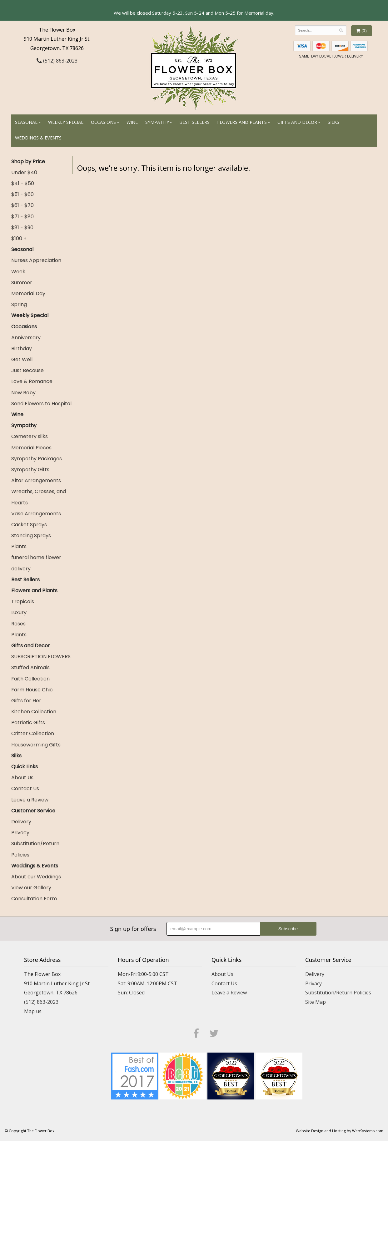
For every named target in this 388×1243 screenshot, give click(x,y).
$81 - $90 (22, 227)
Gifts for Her (26, 700)
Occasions (103, 122)
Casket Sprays (29, 524)
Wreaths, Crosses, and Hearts (38, 497)
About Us (22, 777)
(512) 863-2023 (57, 60)
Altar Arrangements (36, 480)
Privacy (20, 832)
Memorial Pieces (31, 447)
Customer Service (33, 810)
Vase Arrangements (36, 513)
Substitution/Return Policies (35, 849)
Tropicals (22, 601)
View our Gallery (31, 887)
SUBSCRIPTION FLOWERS (41, 656)
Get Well (21, 359)
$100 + (19, 238)
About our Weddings (36, 876)
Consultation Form (34, 898)
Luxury (19, 612)
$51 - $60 (22, 194)
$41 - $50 (22, 183)
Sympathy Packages (36, 458)
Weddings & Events (38, 138)
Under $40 (24, 172)
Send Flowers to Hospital (41, 403)
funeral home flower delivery (36, 563)
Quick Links (24, 766)
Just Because (27, 370)
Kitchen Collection (33, 711)
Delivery (21, 821)
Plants (19, 546)
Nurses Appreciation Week (36, 266)
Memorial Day (28, 293)
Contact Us (25, 788)
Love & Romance (31, 381)
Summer (21, 282)
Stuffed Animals (30, 667)
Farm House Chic (32, 689)
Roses (18, 623)
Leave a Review (29, 799)
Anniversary (26, 337)
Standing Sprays (31, 535)
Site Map (315, 1001)
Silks (333, 122)
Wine (132, 122)
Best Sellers (194, 122)
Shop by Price (28, 161)
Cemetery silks (29, 436)
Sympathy (157, 122)
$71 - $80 (22, 216)
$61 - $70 (22, 205)
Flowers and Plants (242, 122)
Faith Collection (30, 678)
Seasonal (26, 122)
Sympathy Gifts (30, 469)
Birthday (21, 348)
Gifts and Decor (297, 122)
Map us (33, 1011)
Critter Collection (32, 733)
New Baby (23, 392)
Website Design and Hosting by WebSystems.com (339, 1131)
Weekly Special (65, 122)
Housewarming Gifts (36, 744)
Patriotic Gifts (28, 722)
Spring (19, 304)
